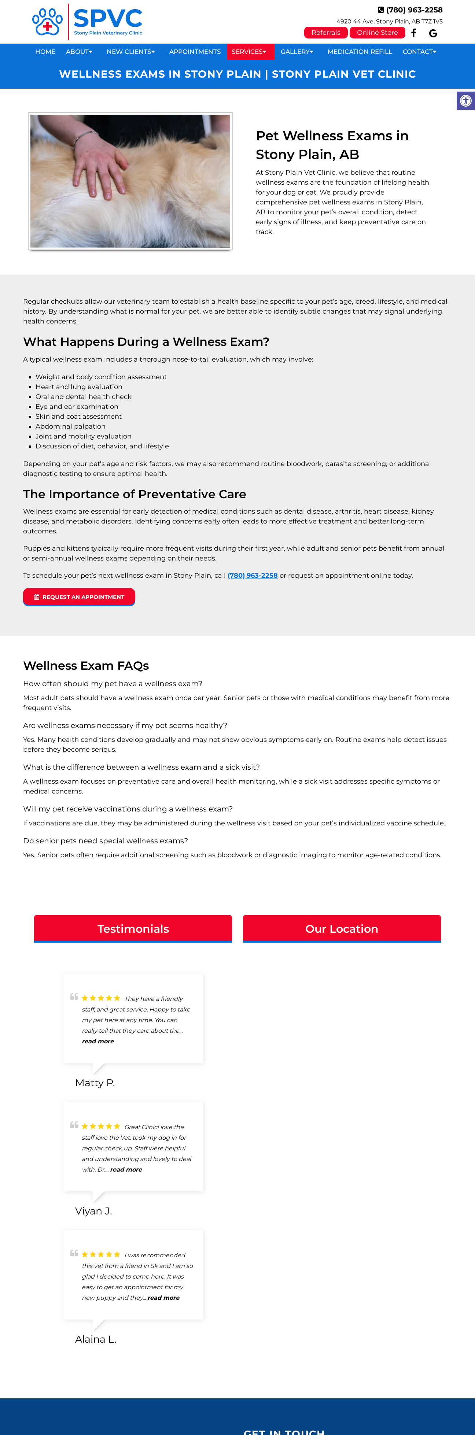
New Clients (129, 51)
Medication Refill (360, 51)
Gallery (295, 51)
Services (247, 51)
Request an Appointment (79, 596)
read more (98, 1041)
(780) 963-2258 (414, 9)
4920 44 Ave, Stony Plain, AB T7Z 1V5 (389, 21)
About (77, 51)
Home (45, 51)
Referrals (326, 33)
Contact (418, 51)
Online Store (377, 33)
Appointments (195, 51)
